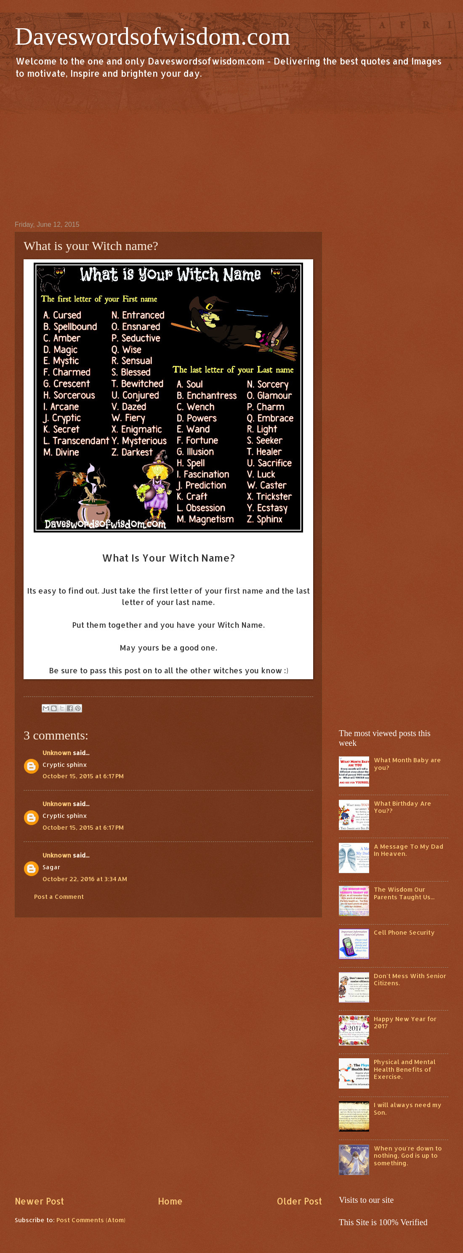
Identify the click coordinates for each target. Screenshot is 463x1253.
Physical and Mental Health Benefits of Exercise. (405, 1069)
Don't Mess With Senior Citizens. (410, 979)
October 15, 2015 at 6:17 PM (83, 776)
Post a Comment (59, 897)
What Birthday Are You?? (402, 807)
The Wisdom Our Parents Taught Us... (404, 893)
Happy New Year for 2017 (405, 1022)
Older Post (299, 1201)
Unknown (57, 753)
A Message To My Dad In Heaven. (408, 850)
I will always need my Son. (408, 1108)
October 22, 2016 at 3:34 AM (85, 879)
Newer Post (39, 1201)
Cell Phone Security (404, 932)
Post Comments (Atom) (90, 1220)
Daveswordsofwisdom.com (152, 36)
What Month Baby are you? (407, 764)
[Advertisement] (231, 149)
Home (170, 1201)
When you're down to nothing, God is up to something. (408, 1155)
